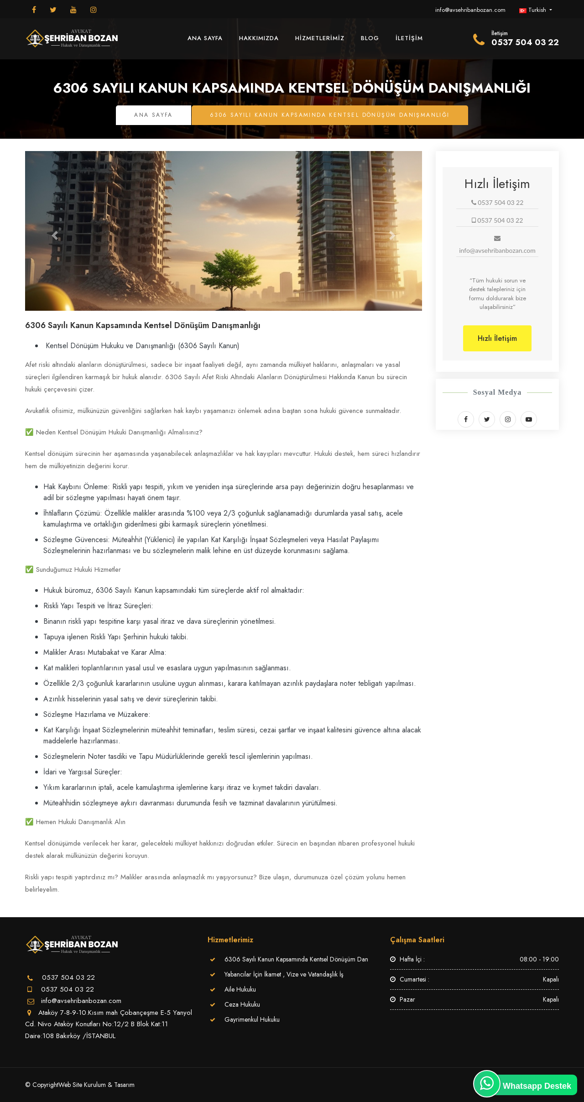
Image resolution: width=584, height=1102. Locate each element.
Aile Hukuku (240, 989)
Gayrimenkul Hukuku (252, 1019)
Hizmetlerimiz (319, 38)
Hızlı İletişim (497, 338)
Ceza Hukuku (242, 1004)
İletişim (409, 38)
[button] (55, 235)
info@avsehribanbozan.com (470, 9)
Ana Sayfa (205, 38)
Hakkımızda (259, 38)
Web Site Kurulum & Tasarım (96, 1084)
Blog (370, 38)
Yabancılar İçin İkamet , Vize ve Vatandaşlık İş (284, 974)
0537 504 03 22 (66, 989)
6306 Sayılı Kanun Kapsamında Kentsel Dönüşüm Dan (296, 959)
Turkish (533, 9)
